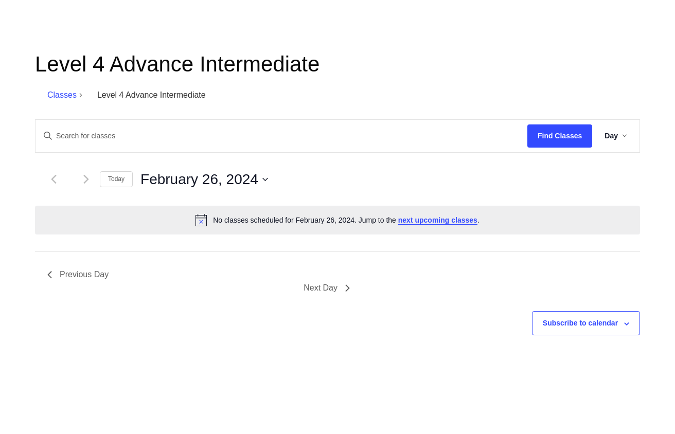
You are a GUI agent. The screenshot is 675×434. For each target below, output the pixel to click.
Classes (62, 95)
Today (116, 179)
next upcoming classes (437, 220)
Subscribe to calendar (580, 323)
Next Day (327, 287)
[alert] (337, 220)
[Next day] (86, 179)
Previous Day (78, 274)
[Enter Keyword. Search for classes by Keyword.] (281, 136)
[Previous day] (53, 179)
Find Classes (560, 136)
